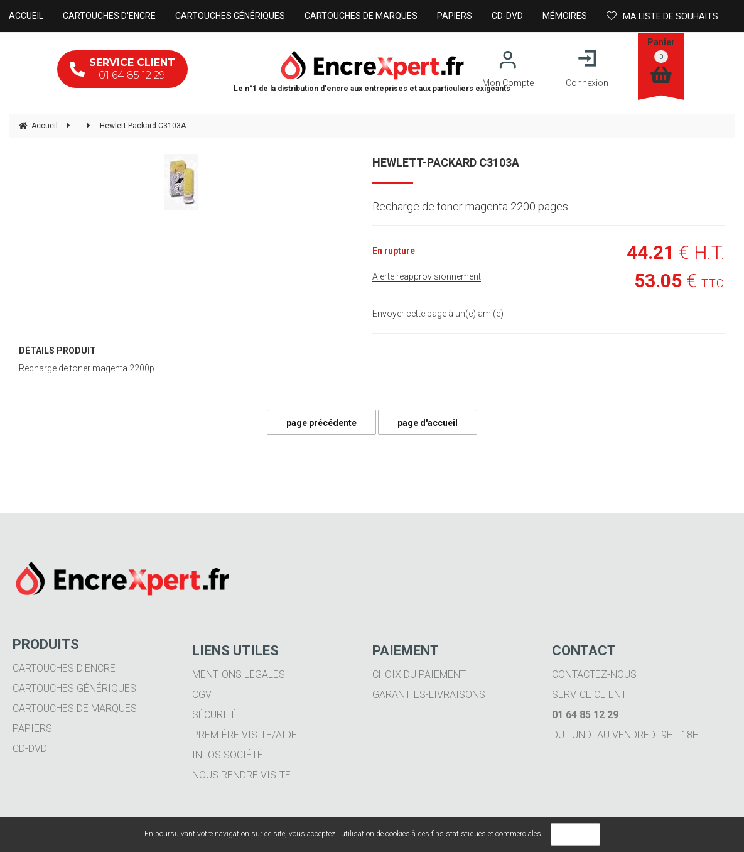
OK (575, 834)
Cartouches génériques (74, 688)
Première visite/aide (244, 735)
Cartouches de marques (75, 708)
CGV (202, 695)
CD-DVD (30, 749)
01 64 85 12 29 (122, 69)
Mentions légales (238, 674)
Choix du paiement (419, 674)
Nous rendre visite (241, 775)
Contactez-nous (594, 674)
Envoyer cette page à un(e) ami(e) (438, 314)
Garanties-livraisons (428, 695)
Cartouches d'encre (64, 668)
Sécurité (214, 715)
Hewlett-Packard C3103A (445, 162)
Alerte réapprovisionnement (426, 276)
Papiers (32, 729)
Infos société (227, 755)
